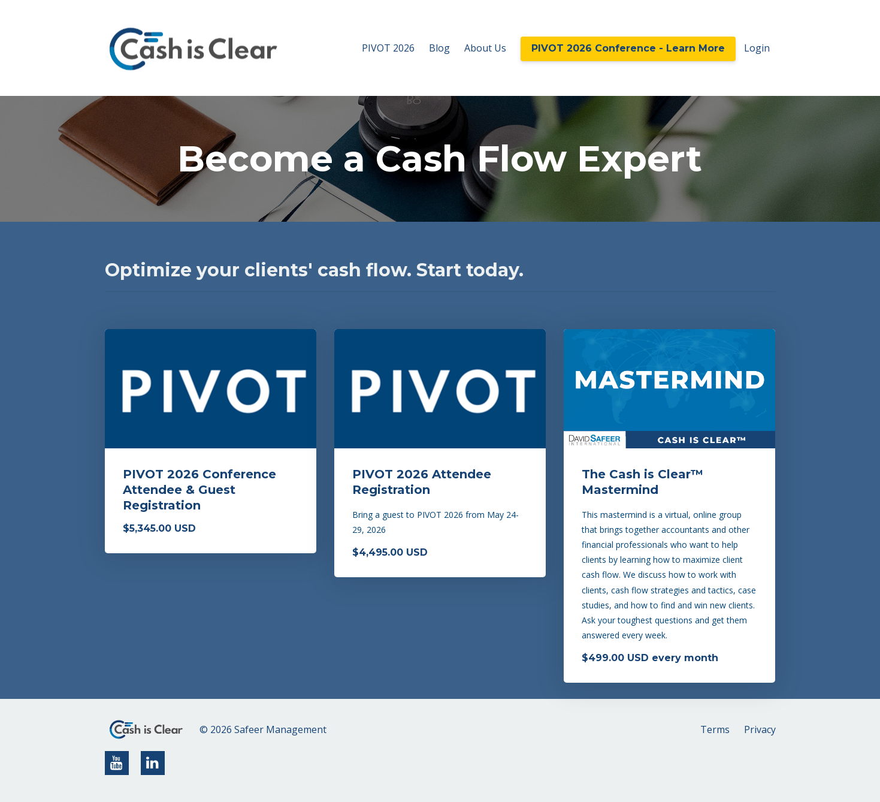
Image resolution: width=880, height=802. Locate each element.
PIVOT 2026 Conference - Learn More (628, 48)
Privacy (760, 729)
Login (757, 48)
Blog (439, 48)
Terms (715, 729)
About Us (485, 48)
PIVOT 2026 (388, 48)
